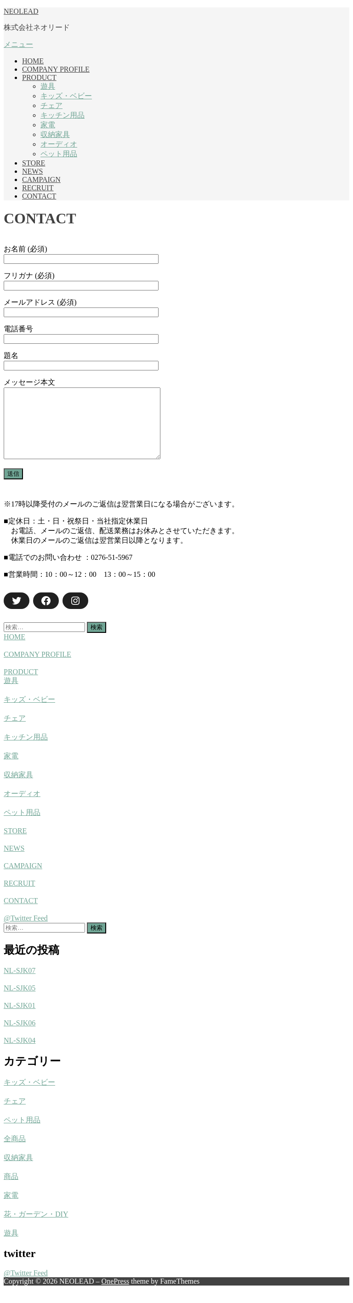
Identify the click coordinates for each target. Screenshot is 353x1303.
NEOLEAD (21, 11)
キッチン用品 (62, 115)
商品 (11, 1190)
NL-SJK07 (19, 984)
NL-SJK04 (19, 1054)
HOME (33, 61)
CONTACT (39, 196)
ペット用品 (58, 154)
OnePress (115, 1295)
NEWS (32, 171)
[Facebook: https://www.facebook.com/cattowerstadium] (46, 614)
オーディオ (58, 144)
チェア (51, 105)
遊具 (47, 86)
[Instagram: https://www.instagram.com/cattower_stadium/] (75, 614)
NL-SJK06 (19, 1037)
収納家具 (55, 134)
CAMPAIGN (41, 179)
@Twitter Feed (26, 932)
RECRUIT (37, 188)
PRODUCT (39, 77)
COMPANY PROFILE (56, 69)
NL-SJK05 (19, 1002)
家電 (47, 125)
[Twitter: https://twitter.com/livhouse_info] (16, 614)
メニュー (18, 44)
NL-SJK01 (19, 1019)
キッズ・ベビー (66, 96)
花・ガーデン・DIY (36, 1228)
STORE (33, 163)
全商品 (15, 1152)
